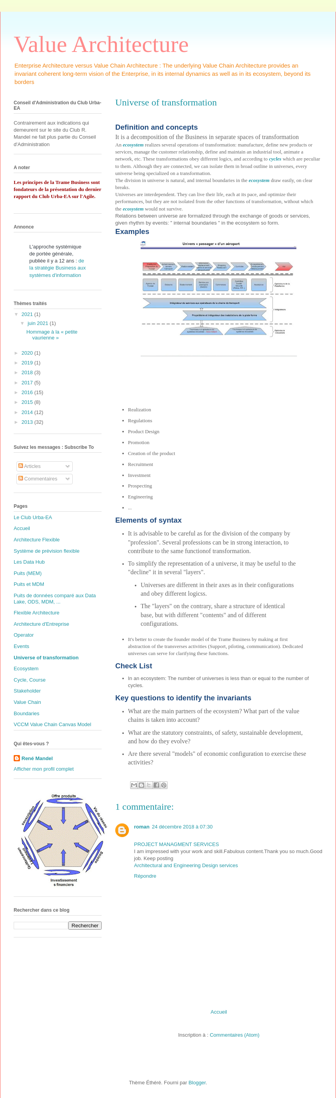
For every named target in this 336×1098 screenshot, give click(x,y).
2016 (27, 392)
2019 (27, 363)
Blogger (197, 1083)
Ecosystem (26, 668)
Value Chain (27, 702)
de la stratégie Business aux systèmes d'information (57, 268)
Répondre (145, 876)
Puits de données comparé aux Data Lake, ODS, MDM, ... (55, 599)
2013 (27, 422)
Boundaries (26, 713)
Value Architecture (101, 44)
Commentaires (37, 479)
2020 (27, 353)
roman (142, 827)
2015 (27, 402)
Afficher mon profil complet (44, 769)
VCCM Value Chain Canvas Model (52, 724)
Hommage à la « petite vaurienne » (51, 335)
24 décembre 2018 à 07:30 (182, 827)
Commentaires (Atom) (234, 1035)
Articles (29, 466)
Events (21, 646)
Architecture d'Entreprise (41, 624)
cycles (275, 159)
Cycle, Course (30, 680)
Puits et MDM (29, 584)
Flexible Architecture (36, 613)
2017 (27, 383)
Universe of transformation (46, 658)
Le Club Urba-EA (33, 517)
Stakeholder (27, 691)
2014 (27, 412)
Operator (24, 635)
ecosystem (133, 145)
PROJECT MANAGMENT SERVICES (176, 844)
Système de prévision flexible (46, 551)
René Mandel (37, 758)
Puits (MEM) (28, 573)
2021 (27, 314)
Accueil (219, 1012)
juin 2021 (39, 323)
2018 (27, 372)
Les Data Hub (29, 562)
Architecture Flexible (37, 540)
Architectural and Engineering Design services (186, 865)
